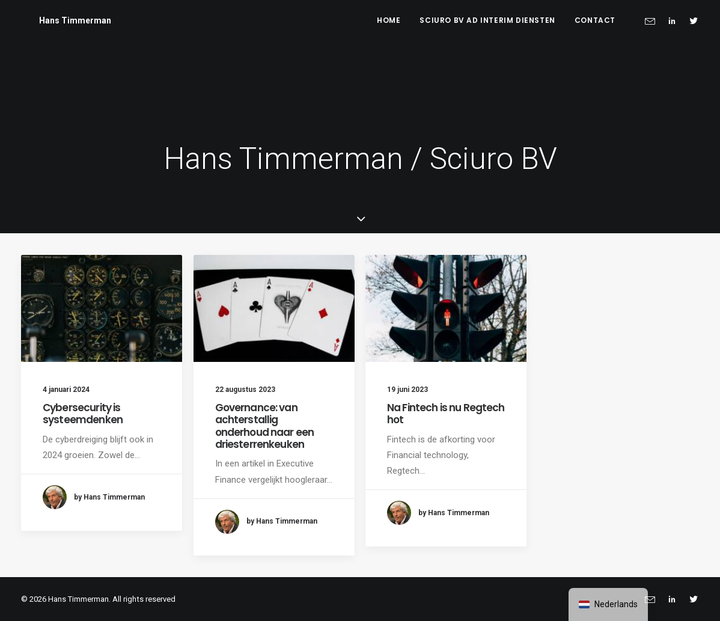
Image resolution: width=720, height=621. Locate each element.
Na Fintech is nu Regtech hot (446, 413)
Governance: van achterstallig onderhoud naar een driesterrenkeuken (264, 425)
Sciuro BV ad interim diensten (487, 20)
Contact (595, 20)
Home (388, 20)
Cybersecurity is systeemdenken (83, 413)
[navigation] (608, 604)
